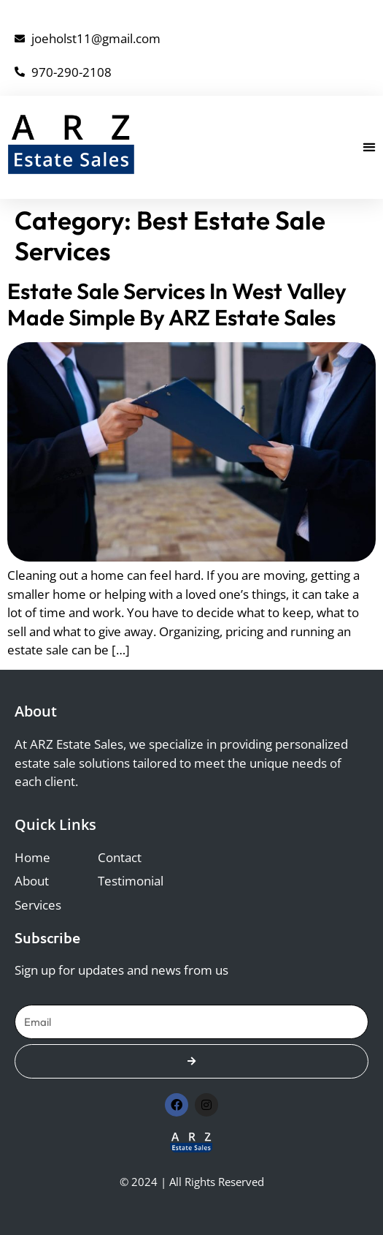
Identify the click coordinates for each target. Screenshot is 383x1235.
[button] (369, 147)
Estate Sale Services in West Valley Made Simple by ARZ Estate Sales (177, 304)
